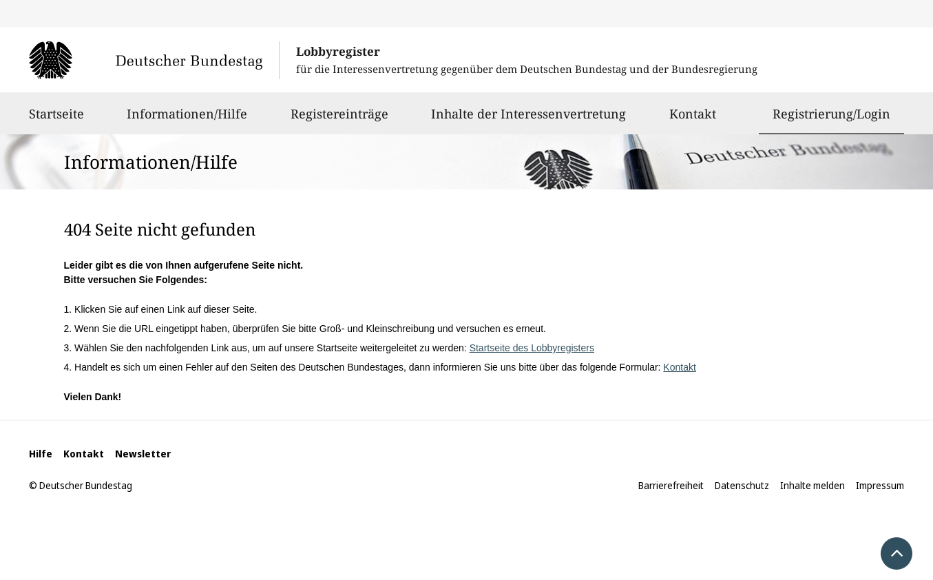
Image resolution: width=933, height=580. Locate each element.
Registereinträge (339, 119)
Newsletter (143, 453)
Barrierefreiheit (671, 485)
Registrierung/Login (831, 113)
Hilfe (40, 453)
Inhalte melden (812, 485)
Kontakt (692, 119)
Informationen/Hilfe (187, 119)
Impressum (880, 485)
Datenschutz (742, 485)
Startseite (56, 119)
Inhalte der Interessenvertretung (528, 119)
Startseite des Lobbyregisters (532, 347)
